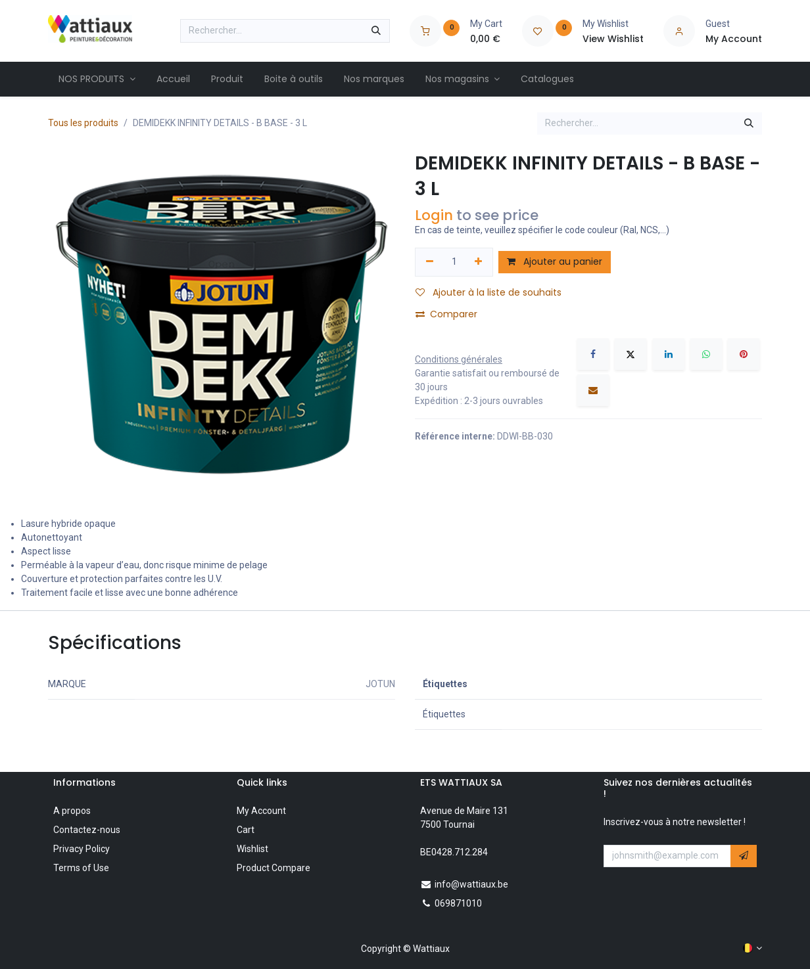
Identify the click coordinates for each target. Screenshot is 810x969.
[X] (630, 354)
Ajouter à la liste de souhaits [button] (488, 292)
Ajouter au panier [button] (554, 261)
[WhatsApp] (706, 354)
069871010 (458, 903)
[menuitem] (97, 79)
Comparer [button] (446, 314)
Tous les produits (83, 123)
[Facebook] (593, 354)
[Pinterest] (743, 354)
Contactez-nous (86, 829)
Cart (245, 829)
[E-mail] (593, 390)
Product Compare (273, 868)
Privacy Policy (81, 849)
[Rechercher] (376, 31)
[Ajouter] (479, 262)
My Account (261, 810)
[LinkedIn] (668, 354)
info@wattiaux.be (471, 884)
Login (434, 215)
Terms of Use (81, 868)
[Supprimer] (429, 262)
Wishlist (252, 849)
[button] (743, 856)
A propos (72, 810)
